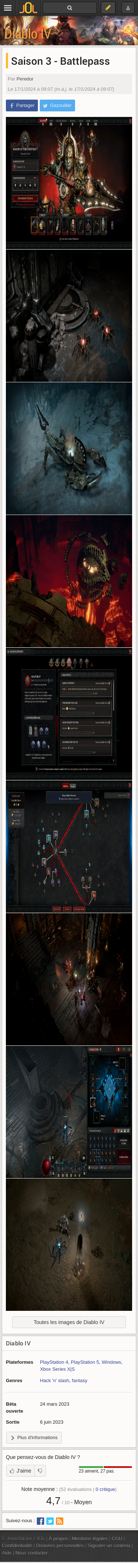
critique (105, 1489)
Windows (111, 1362)
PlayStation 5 (85, 1362)
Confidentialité (17, 1545)
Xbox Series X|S (57, 1369)
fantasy (79, 1380)
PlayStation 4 (54, 1362)
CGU (117, 1538)
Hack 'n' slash (54, 1380)
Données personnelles (60, 1545)
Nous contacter (31, 1553)
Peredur (25, 79)
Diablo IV (27, 33)
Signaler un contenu (109, 1545)
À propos (58, 1538)
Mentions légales (90, 1538)
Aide (6, 1553)
